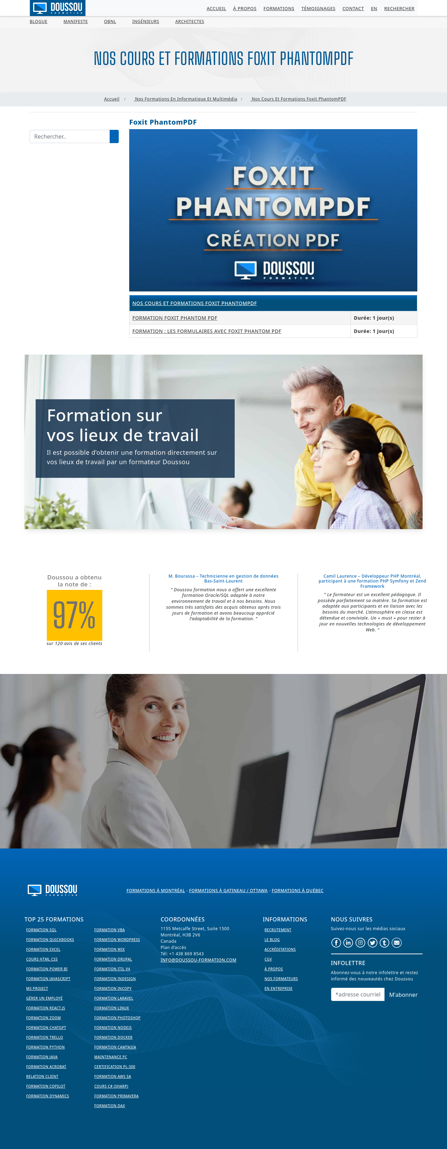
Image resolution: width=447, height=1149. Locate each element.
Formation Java (42, 1056)
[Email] (358, 994)
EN (374, 8)
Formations (279, 8)
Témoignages (318, 8)
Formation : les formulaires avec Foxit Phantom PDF (206, 331)
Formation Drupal (113, 959)
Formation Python (45, 1047)
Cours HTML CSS (42, 959)
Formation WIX (109, 949)
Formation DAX (109, 1105)
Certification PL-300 (114, 1066)
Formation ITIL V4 (112, 968)
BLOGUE (38, 21)
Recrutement (278, 929)
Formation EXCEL (43, 949)
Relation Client (42, 1076)
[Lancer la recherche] (114, 136)
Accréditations (280, 949)
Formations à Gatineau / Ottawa (228, 891)
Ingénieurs (145, 21)
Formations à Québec (297, 891)
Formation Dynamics (47, 1096)
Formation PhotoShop (117, 1017)
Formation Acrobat (46, 1066)
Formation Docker (113, 1037)
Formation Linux (111, 1008)
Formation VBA (109, 929)
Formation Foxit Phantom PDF (174, 317)
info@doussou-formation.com (198, 960)
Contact (353, 8)
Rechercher (399, 8)
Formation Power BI (47, 968)
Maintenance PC (110, 1056)
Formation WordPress (117, 939)
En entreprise (279, 988)
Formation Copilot (45, 1086)
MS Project (37, 988)
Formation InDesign (115, 978)
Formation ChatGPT (46, 1027)
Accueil (216, 8)
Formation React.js (45, 1008)
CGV (268, 959)
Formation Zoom (43, 1017)
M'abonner (403, 995)
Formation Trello (44, 1037)
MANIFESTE (76, 21)
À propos (245, 8)
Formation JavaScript (48, 978)
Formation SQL (41, 929)
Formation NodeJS (113, 1027)
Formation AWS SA (112, 1076)
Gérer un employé (44, 998)
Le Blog (272, 939)
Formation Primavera (116, 1096)
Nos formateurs (281, 978)
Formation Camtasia (115, 1047)
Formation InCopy (113, 988)
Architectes (189, 21)
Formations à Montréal (156, 891)
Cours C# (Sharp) (111, 1086)
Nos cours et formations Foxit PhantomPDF (194, 303)
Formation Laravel (113, 998)
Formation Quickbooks (50, 939)
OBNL (110, 21)
